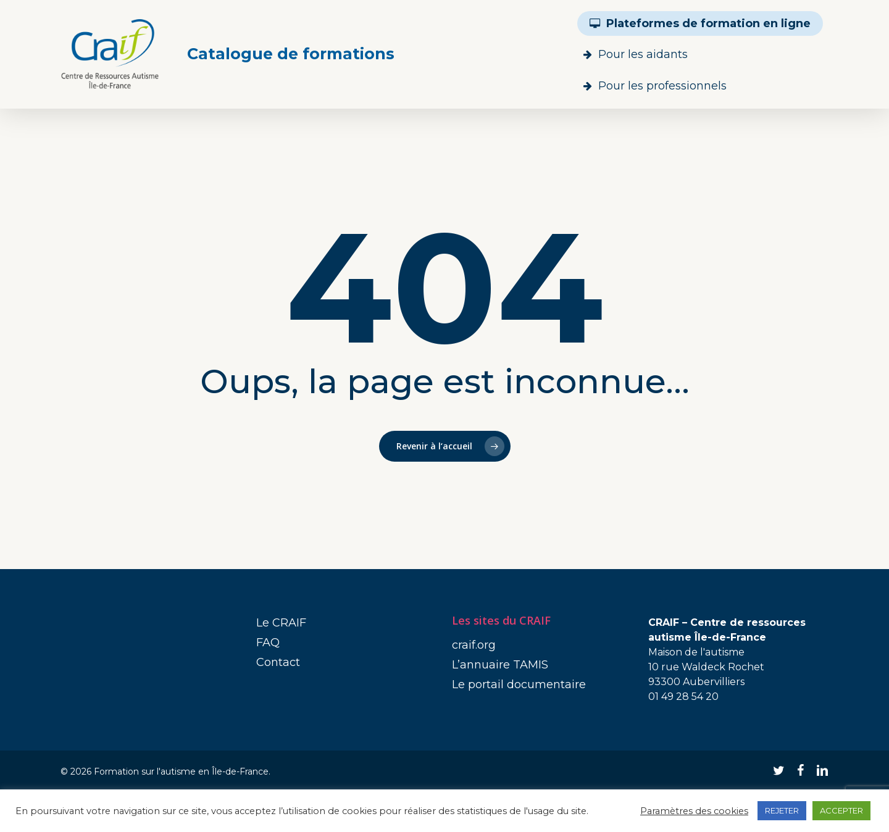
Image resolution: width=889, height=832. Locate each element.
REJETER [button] (782, 810)
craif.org (474, 645)
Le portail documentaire (519, 684)
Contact (278, 662)
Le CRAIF (281, 623)
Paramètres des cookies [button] (694, 811)
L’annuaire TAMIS (500, 665)
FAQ (268, 642)
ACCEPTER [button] (841, 810)
